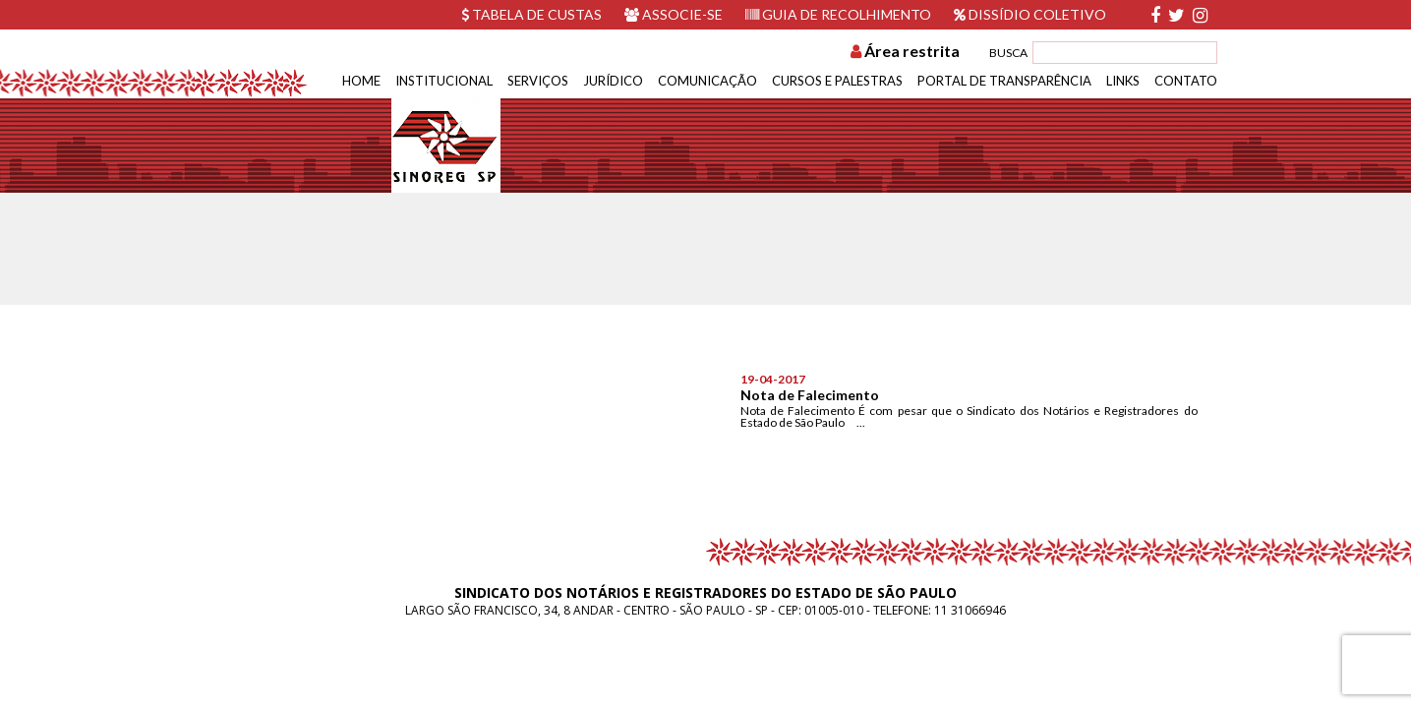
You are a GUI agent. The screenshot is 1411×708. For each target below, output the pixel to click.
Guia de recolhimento (838, 14)
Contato (1185, 80)
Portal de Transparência (1004, 80)
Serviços (537, 80)
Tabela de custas (531, 14)
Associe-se (673, 14)
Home (361, 80)
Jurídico (613, 80)
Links (1123, 80)
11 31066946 (970, 610)
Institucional (444, 80)
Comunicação (707, 80)
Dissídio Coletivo (1030, 14)
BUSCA (1008, 52)
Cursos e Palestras (837, 80)
